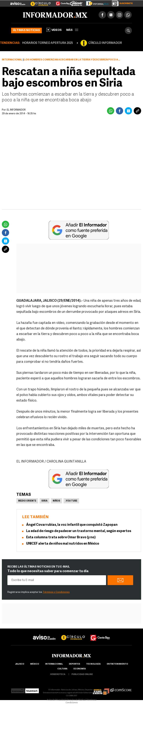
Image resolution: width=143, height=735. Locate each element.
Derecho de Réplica (76, 700)
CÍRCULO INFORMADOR (105, 43)
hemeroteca (57, 674)
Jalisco (19, 664)
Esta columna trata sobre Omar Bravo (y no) (61, 537)
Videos (54, 30)
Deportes (74, 664)
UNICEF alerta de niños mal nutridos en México (62, 544)
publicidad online (82, 674)
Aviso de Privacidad (56, 700)
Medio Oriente (27, 501)
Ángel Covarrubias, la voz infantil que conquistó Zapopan (72, 525)
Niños (56, 501)
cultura (62, 669)
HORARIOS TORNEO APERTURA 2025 (47, 43)
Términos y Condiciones (56, 592)
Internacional (12, 60)
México (34, 664)
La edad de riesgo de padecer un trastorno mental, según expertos (78, 531)
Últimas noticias (26, 30)
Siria (44, 501)
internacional (54, 664)
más (72, 30)
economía (80, 669)
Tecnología (93, 664)
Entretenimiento (117, 664)
